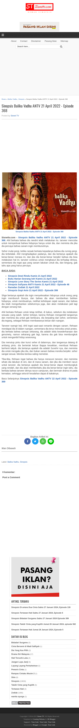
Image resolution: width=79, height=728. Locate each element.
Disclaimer (36, 41)
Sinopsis (21, 99)
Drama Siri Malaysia (20, 654)
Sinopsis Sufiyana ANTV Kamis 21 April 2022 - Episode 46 (38, 284)
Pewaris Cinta (17, 669)
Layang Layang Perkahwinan (24, 666)
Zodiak (14, 693)
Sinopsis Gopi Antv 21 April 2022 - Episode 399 (33, 290)
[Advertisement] (39, 73)
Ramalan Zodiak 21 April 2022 (23, 287)
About (13, 41)
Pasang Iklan (51, 41)
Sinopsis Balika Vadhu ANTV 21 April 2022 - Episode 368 (38, 108)
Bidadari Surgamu (19, 642)
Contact (23, 41)
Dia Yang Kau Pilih (19, 650)
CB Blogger (51, 719)
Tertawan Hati (17, 689)
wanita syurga (17, 696)
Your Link (34, 722)
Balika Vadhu (12, 99)
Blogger (35, 725)
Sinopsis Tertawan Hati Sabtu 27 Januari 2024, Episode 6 (37, 613)
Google (44, 725)
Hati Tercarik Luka (19, 658)
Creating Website (39, 719)
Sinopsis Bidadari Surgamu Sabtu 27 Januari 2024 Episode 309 (40, 618)
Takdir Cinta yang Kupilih (22, 685)
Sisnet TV (15, 116)
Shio (13, 677)
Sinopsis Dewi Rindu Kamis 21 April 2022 (30, 276)
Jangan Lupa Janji (19, 662)
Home (4, 99)
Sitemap (64, 41)
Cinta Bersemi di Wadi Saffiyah (25, 646)
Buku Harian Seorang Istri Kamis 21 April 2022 (32, 278)
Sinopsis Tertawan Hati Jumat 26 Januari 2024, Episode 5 (37, 630)
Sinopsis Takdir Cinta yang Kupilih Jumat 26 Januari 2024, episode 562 (43, 624)
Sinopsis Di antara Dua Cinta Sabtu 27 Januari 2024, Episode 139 (40, 607)
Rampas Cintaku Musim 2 (22, 673)
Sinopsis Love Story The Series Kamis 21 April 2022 (35, 281)
